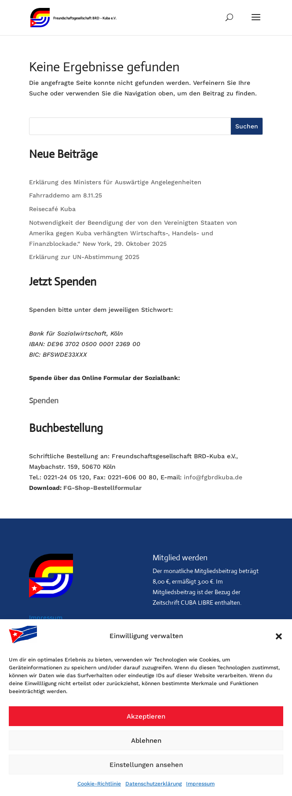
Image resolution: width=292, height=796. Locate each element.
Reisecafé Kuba (52, 208)
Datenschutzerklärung (153, 784)
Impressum (200, 784)
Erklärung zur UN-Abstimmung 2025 (84, 256)
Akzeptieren (146, 716)
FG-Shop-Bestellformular (102, 487)
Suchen (246, 126)
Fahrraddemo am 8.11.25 (65, 195)
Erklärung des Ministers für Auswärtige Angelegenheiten (115, 182)
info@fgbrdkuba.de (213, 477)
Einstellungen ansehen (146, 765)
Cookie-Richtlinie (99, 784)
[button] (278, 636)
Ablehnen (146, 741)
